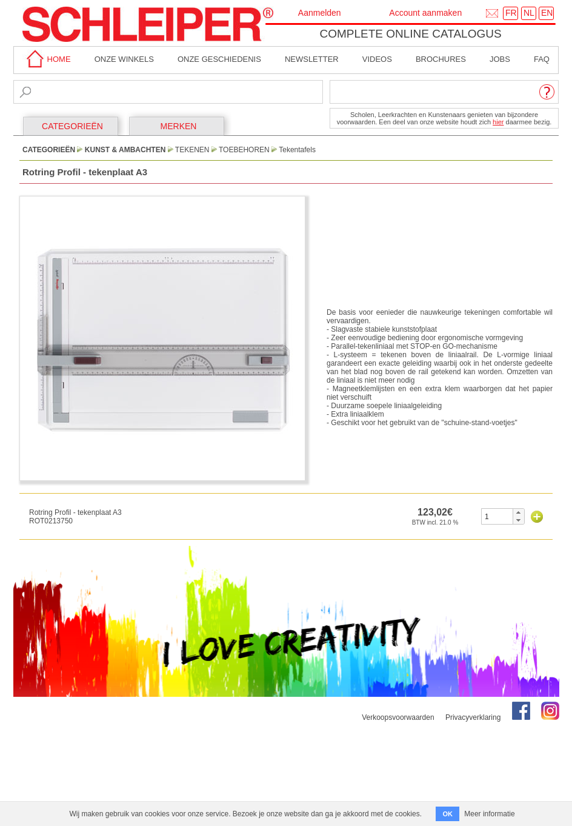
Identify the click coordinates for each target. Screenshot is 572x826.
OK (447, 814)
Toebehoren (244, 150)
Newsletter (312, 59)
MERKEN (179, 126)
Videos (377, 59)
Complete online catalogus (410, 33)
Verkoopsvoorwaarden (398, 717)
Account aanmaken (425, 13)
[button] (518, 512)
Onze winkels (124, 59)
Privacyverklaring (473, 717)
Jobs (500, 59)
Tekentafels (297, 150)
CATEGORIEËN (72, 126)
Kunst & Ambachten (125, 150)
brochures (441, 59)
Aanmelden (319, 13)
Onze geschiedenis (219, 59)
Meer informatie (489, 814)
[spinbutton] (497, 516)
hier (498, 122)
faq (542, 59)
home (46, 59)
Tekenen (192, 150)
